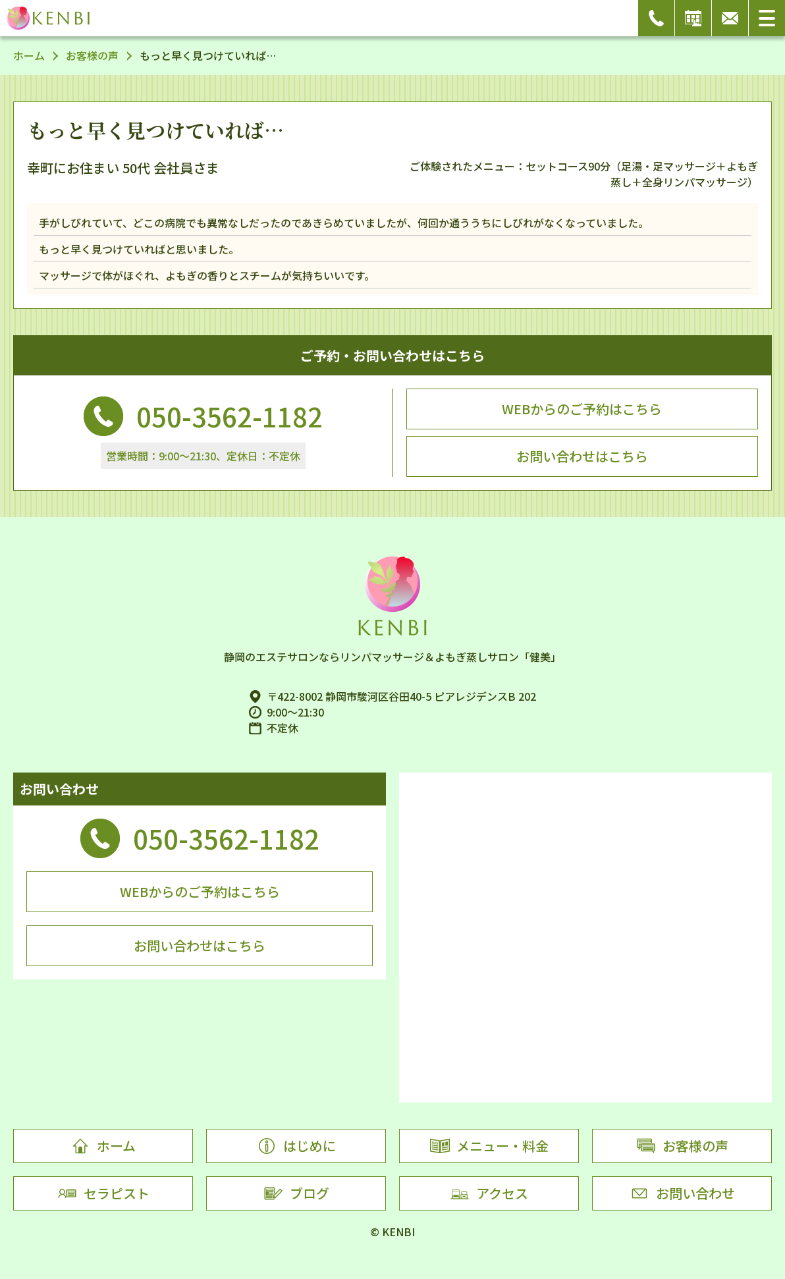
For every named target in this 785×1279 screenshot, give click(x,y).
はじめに (296, 1146)
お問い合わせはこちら (582, 456)
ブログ (296, 1193)
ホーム (29, 55)
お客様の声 (92, 55)
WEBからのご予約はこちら (582, 408)
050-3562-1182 (229, 416)
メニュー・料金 (489, 1146)
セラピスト (103, 1193)
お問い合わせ (682, 1193)
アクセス (489, 1193)
